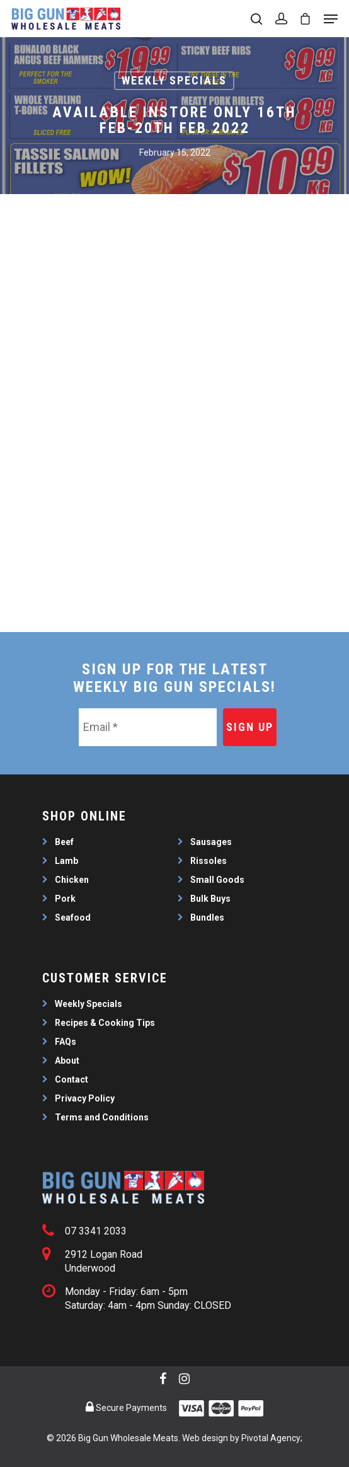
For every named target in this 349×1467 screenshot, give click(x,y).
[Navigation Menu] (331, 19)
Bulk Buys (210, 899)
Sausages (211, 842)
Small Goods (217, 880)
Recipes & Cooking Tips (105, 1023)
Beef (64, 842)
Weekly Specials (174, 80)
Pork (65, 899)
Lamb (66, 861)
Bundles (207, 917)
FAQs (65, 1042)
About (67, 1061)
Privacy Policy (85, 1098)
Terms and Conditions (102, 1117)
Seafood (73, 917)
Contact (71, 1079)
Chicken (72, 880)
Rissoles (208, 861)
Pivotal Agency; (271, 1438)
